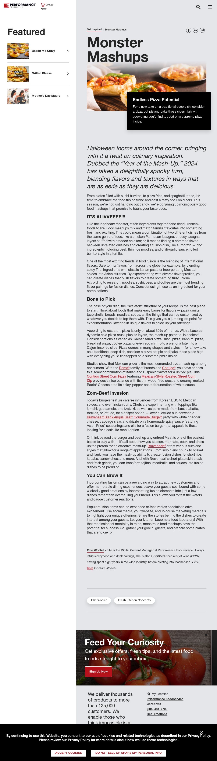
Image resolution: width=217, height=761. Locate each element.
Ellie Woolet (95, 550)
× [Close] (201, 732)
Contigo (168, 368)
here (90, 568)
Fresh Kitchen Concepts (134, 600)
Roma (124, 368)
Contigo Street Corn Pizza (106, 377)
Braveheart (157, 446)
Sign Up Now (98, 671)
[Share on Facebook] (188, 30)
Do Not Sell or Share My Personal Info (128, 753)
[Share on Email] (202, 30)
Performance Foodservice (19, 5)
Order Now (47, 7)
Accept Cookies (68, 753)
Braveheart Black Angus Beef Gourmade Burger (124, 417)
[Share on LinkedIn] (195, 30)
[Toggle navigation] (198, 7)
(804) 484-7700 (157, 709)
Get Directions (157, 714)
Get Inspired (94, 29)
